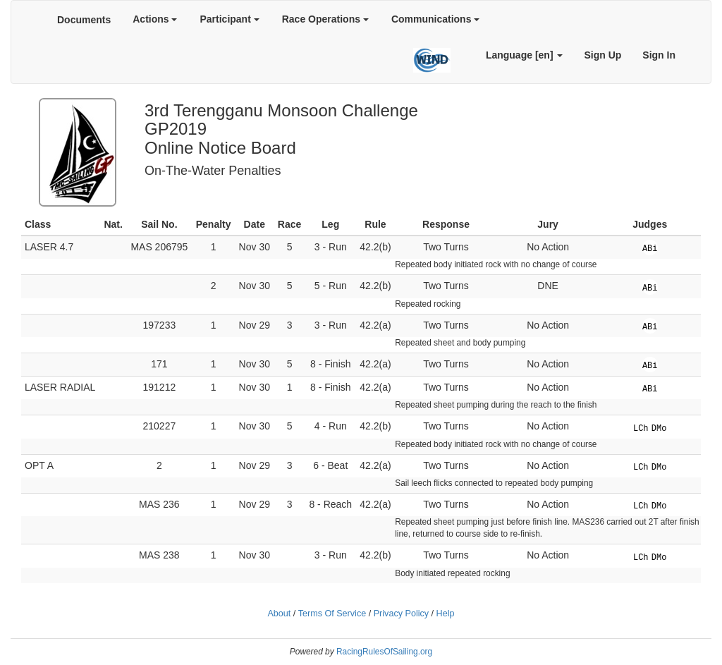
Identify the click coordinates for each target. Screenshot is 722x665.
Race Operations (325, 19)
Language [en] (524, 55)
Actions (155, 19)
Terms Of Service (332, 613)
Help (445, 613)
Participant (229, 19)
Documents (84, 19)
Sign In (658, 55)
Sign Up (602, 55)
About (278, 613)
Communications (435, 19)
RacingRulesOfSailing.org (384, 652)
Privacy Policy (401, 613)
